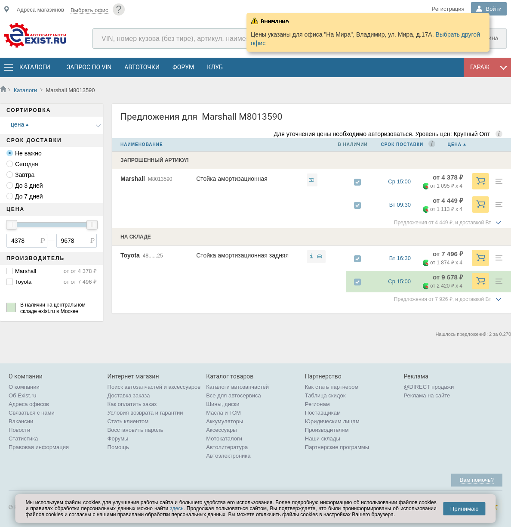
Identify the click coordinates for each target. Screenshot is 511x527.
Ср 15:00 (403, 181)
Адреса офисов (29, 404)
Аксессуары (221, 430)
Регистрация (448, 9)
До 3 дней (29, 185)
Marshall (25, 271)
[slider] (11, 224)
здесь (176, 508)
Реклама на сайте (426, 395)
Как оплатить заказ (132, 404)
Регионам (317, 404)
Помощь (118, 447)
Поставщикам (323, 412)
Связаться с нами (32, 412)
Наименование (141, 144)
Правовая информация (39, 447)
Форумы (118, 438)
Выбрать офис (89, 10)
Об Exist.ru (23, 395)
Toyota (23, 282)
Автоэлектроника (228, 456)
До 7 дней (29, 196)
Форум (183, 67)
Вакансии (21, 421)
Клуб (215, 67)
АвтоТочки (142, 67)
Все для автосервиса (233, 395)
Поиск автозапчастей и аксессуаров (154, 387)
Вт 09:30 (404, 205)
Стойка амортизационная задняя (242, 255)
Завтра (24, 174)
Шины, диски (222, 404)
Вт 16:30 (404, 258)
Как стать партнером (332, 387)
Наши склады (322, 438)
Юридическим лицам (332, 421)
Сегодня (26, 164)
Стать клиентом (128, 421)
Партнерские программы (337, 447)
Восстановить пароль (135, 430)
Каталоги (34, 67)
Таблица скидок (325, 395)
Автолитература (227, 447)
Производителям (327, 430)
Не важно (28, 153)
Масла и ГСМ (223, 412)
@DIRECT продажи (428, 387)
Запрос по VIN (89, 67)
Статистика (23, 438)
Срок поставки (402, 144)
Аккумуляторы (224, 421)
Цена (455, 144)
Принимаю (464, 508)
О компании (24, 387)
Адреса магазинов (40, 9)
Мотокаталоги (224, 438)
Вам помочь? (477, 480)
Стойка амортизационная (232, 178)
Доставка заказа (129, 395)
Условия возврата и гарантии (145, 412)
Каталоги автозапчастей (237, 387)
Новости (19, 430)
